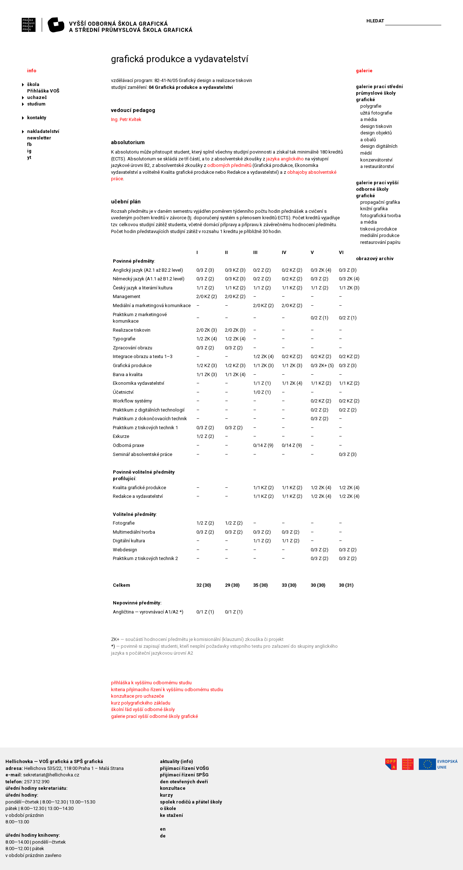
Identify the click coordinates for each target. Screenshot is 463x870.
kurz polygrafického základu (140, 703)
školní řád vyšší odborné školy (143, 709)
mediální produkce (379, 235)
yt (29, 157)
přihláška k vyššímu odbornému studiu (151, 682)
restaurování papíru (380, 242)
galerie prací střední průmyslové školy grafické (379, 93)
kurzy (166, 795)
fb (29, 144)
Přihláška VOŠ (43, 91)
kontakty (36, 117)
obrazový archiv (375, 258)
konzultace (173, 788)
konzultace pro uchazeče (137, 696)
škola (33, 84)
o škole (168, 808)
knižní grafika (374, 208)
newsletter (39, 138)
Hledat (375, 20)
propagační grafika (380, 202)
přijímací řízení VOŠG (184, 768)
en (163, 829)
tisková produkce (378, 229)
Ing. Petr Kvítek (126, 119)
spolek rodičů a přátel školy (191, 802)
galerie (364, 70)
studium (36, 104)
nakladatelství (43, 131)
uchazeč (37, 97)
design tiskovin (376, 126)
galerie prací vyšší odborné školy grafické (154, 716)
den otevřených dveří (184, 781)
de (163, 836)
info (31, 70)
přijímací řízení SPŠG (184, 775)
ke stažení (171, 815)
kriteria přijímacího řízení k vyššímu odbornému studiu (167, 689)
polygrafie (370, 106)
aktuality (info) (176, 761)
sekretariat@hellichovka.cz (51, 775)
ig (29, 151)
